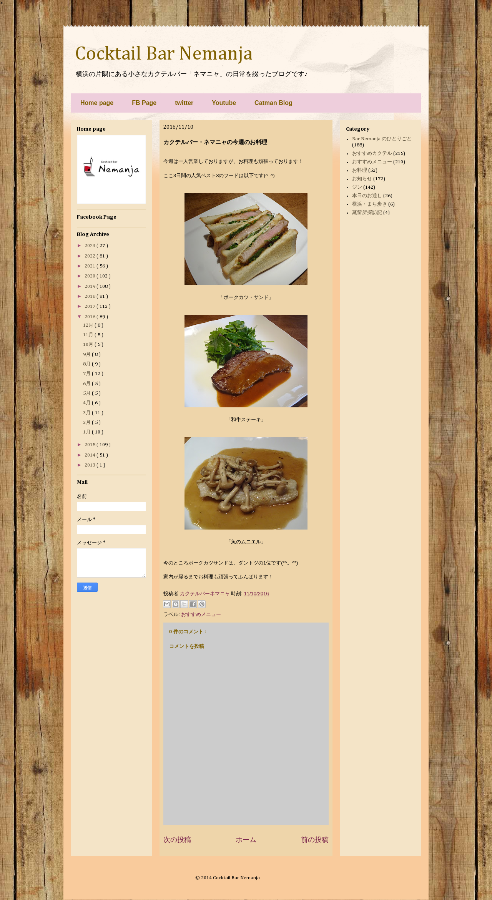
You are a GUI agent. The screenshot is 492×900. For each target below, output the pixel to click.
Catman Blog (273, 103)
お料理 (359, 170)
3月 (87, 412)
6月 (87, 383)
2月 (87, 422)
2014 (90, 455)
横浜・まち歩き (369, 204)
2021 (90, 266)
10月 (89, 344)
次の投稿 (177, 840)
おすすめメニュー (201, 614)
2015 (90, 444)
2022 (90, 256)
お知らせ (362, 178)
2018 (90, 296)
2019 (90, 286)
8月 (87, 364)
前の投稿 (315, 840)
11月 (89, 334)
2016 (90, 316)
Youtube (224, 103)
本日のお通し (367, 195)
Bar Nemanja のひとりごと (382, 138)
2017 (90, 306)
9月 (87, 354)
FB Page (144, 103)
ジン (357, 187)
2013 (90, 465)
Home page (96, 103)
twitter (184, 103)
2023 (90, 245)
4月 (87, 402)
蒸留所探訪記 (367, 212)
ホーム (246, 840)
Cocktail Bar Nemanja (164, 54)
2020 (90, 276)
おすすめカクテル (372, 153)
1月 (87, 432)
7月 (87, 373)
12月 (89, 325)
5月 (87, 393)
